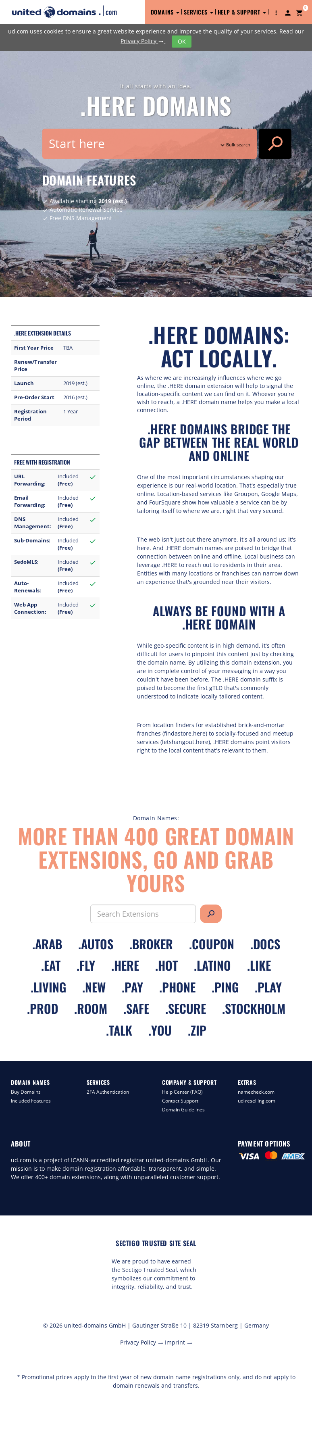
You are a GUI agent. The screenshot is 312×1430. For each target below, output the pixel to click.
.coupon (211, 944)
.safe (136, 1008)
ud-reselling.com (256, 1100)
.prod (42, 1008)
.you (160, 1030)
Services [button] (198, 12)
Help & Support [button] (242, 12)
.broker (151, 944)
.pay (132, 987)
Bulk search (234, 145)
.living (48, 987)
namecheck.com (256, 1091)
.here (125, 965)
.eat (50, 965)
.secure (185, 1008)
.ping (225, 987)
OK (182, 41)
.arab (47, 944)
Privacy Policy (143, 41)
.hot (166, 965)
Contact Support (180, 1100)
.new (94, 987)
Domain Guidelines (183, 1109)
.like (259, 965)
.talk (119, 1030)
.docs (265, 944)
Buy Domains (26, 1091)
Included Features (31, 1100)
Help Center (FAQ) (182, 1091)
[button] (276, 12)
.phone (177, 987)
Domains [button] (165, 12)
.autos (95, 944)
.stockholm (253, 1008)
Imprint (178, 1342)
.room (90, 1008)
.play (268, 987)
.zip (197, 1030)
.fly (86, 965)
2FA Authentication (108, 1091)
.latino (212, 965)
